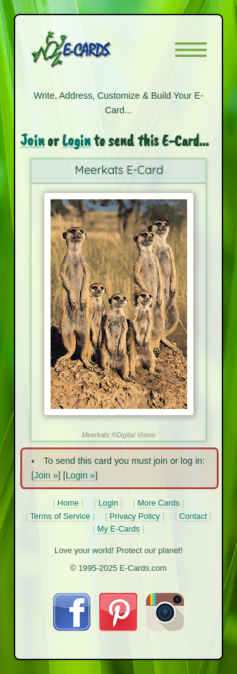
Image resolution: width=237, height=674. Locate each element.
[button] (191, 49)
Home (68, 503)
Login (76, 140)
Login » (80, 475)
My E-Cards (118, 529)
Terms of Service (60, 516)
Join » (46, 475)
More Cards (158, 503)
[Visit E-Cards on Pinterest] (118, 628)
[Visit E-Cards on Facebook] (71, 628)
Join (32, 140)
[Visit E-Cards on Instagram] (165, 628)
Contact (193, 516)
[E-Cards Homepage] (93, 49)
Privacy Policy (134, 516)
